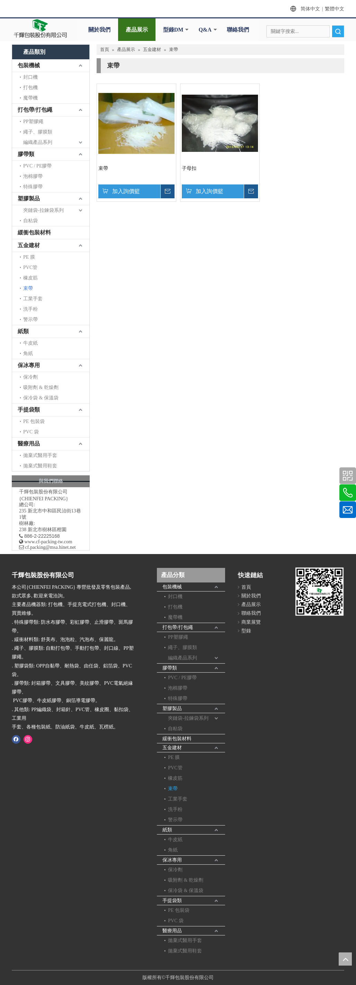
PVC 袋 (31, 431)
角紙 (28, 353)
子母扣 (189, 168)
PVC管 (30, 267)
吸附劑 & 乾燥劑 (41, 387)
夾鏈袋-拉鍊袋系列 (43, 210)
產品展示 (137, 30)
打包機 (30, 87)
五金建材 (29, 245)
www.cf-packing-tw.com (48, 541)
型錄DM (173, 30)
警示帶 (30, 319)
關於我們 (99, 30)
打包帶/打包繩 (35, 110)
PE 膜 (29, 257)
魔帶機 (30, 98)
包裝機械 (29, 65)
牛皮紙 (30, 343)
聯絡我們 (238, 30)
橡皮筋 (30, 277)
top (345, 959)
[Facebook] (16, 739)
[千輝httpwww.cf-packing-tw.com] (319, 592)
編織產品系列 (37, 142)
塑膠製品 (29, 198)
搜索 (338, 31)
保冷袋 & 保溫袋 (41, 397)
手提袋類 (29, 410)
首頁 (246, 587)
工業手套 (33, 298)
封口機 (30, 77)
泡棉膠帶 (33, 176)
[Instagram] (28, 739)
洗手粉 (30, 309)
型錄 (246, 630)
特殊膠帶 (33, 186)
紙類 (23, 331)
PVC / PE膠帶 (37, 166)
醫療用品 (29, 444)
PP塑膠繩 (33, 121)
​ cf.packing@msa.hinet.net (47, 547)
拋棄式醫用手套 (40, 455)
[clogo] (40, 28)
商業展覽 (251, 622)
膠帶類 (26, 154)
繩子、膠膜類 (37, 132)
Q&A (204, 30)
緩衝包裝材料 (34, 232)
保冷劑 (30, 377)
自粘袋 (30, 220)
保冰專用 (29, 365)
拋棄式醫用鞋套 (40, 465)
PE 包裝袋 (34, 421)
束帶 (28, 288)
